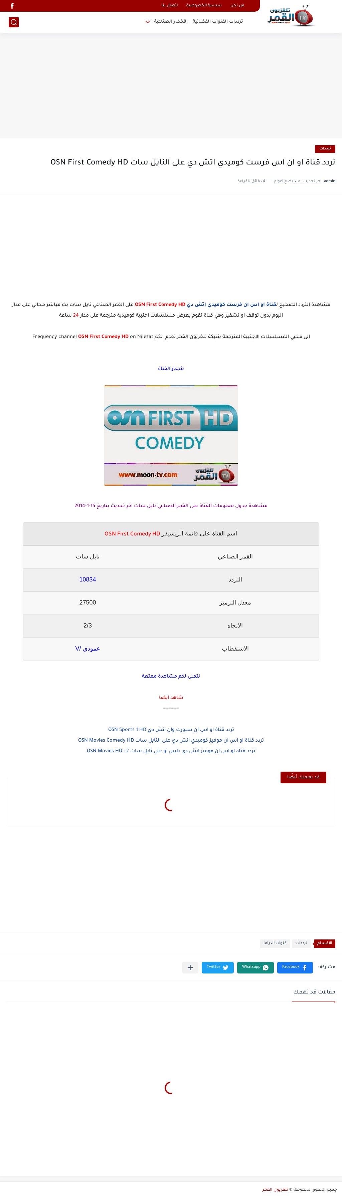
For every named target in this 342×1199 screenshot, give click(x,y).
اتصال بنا (169, 6)
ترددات (325, 149)
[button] (295, 967)
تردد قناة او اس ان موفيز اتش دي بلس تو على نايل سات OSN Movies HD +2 (171, 751)
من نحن (237, 6)
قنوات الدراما (275, 943)
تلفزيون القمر (275, 1190)
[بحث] (14, 22)
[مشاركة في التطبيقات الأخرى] (190, 967)
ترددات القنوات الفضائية (218, 21)
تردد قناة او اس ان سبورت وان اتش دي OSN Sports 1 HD (171, 730)
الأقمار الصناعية (171, 21)
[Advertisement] (171, 86)
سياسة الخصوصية (204, 6)
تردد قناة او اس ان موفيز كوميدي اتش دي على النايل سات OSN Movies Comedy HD (171, 741)
